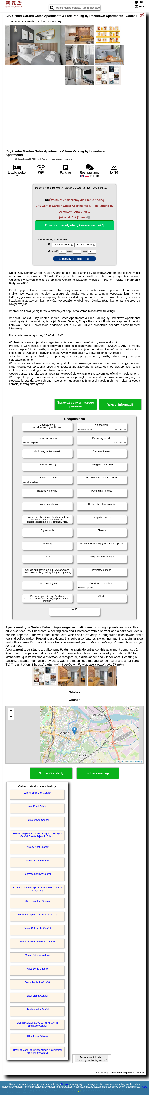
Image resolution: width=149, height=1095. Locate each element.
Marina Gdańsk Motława (37, 955)
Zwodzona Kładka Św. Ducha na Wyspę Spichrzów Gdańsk (37, 1024)
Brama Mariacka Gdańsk (37, 982)
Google (64, 1084)
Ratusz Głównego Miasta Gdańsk (37, 941)
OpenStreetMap (134, 761)
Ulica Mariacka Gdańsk (37, 1009)
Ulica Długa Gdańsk (37, 968)
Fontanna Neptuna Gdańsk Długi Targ (37, 914)
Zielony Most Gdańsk (38, 847)
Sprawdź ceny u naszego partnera (75, 404)
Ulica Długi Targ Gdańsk (37, 901)
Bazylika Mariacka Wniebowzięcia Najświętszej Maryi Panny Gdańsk (37, 1051)
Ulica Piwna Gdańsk (37, 1036)
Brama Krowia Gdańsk (37, 820)
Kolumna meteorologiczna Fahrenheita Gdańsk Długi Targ (37, 889)
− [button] (11, 717)
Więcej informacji (120, 404)
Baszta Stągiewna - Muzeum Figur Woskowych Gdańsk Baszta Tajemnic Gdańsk (37, 835)
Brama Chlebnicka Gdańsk (37, 928)
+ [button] (11, 711)
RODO (143, 1087)
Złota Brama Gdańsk (37, 995)
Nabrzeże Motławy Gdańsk (37, 874)
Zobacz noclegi (98, 773)
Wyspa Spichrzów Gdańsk (37, 793)
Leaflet (120, 761)
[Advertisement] (74, 116)
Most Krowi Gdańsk (37, 806)
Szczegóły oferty (51, 773)
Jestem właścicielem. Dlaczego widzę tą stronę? (92, 1059)
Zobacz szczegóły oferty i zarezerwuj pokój (74, 225)
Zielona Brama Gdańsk (37, 860)
